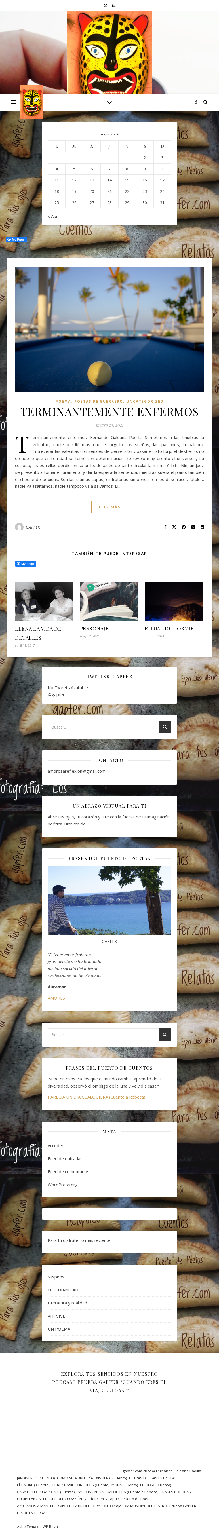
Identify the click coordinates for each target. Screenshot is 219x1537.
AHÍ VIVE (56, 1316)
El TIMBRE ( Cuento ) (33, 1484)
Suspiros (56, 1277)
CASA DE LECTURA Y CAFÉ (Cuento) (46, 1491)
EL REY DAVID (63, 1484)
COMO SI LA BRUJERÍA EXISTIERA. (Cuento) (92, 1478)
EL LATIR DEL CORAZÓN (62, 1498)
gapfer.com (94, 1498)
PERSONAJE (94, 628)
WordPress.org (63, 1184)
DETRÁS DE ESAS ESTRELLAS (153, 1478)
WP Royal (51, 1526)
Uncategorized (145, 401)
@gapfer (56, 694)
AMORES (56, 998)
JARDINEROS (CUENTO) (36, 1478)
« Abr (53, 216)
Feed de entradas (65, 1158)
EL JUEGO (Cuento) (155, 1484)
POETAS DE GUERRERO (98, 401)
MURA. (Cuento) (124, 1484)
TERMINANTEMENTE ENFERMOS (109, 411)
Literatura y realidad (67, 1303)
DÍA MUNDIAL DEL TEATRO (145, 1505)
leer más (110, 507)
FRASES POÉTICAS (176, 1491)
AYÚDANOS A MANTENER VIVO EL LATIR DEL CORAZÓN (62, 1505)
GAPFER (33, 527)
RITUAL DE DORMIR (169, 628)
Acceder (56, 1145)
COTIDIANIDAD (63, 1290)
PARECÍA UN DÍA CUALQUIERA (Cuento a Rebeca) (96, 1097)
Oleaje (115, 1505)
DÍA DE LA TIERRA (31, 1512)
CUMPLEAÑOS (29, 1498)
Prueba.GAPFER (182, 1505)
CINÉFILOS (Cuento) (93, 1484)
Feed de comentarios (68, 1171)
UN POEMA (59, 1329)
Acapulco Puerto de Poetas (129, 1498)
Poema (63, 401)
